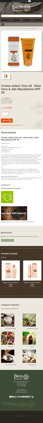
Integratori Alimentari (32, 328)
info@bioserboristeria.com (21, 390)
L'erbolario (7, 98)
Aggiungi (7, 120)
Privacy (25, 1)
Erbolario (7, 28)
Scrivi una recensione (7, 240)
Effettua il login (5, 222)
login (32, 20)
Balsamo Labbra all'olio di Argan (32, 283)
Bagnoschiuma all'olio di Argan (10, 283)
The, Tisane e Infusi (10, 364)
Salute (32, 346)
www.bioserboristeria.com (21, 392)
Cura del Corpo (32, 364)
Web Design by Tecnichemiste (21, 416)
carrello (11, 20)
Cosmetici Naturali (11, 328)
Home (2, 28)
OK (29, 1)
